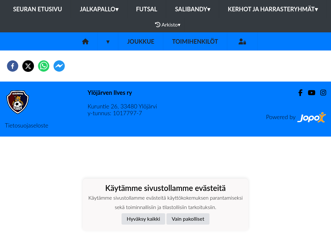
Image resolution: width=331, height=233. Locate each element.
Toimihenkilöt (195, 41)
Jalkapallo (99, 9)
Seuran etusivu (37, 9)
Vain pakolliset (188, 219)
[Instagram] (320, 92)
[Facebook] (298, 92)
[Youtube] (309, 92)
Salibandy (192, 9)
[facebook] (12, 66)
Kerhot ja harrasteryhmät (273, 9)
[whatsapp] (43, 66)
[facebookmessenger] (59, 66)
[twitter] (28, 66)
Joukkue (140, 41)
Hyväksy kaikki (143, 219)
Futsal (146, 9)
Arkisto (167, 24)
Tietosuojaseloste (26, 125)
